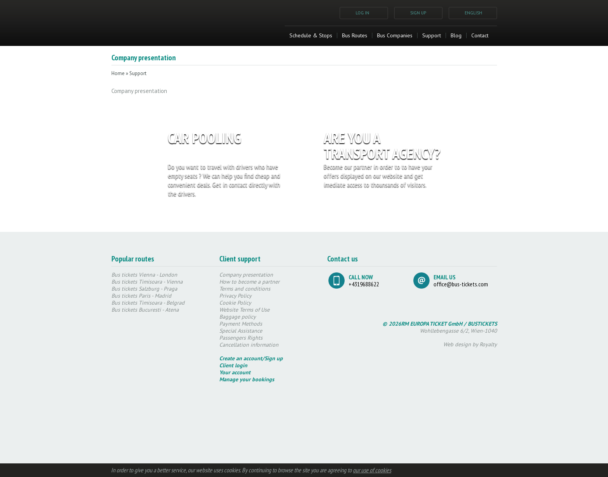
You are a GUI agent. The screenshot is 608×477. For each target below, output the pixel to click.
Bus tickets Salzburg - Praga (144, 288)
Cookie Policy (235, 302)
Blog (456, 35)
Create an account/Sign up (251, 358)
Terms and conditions (244, 288)
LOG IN (362, 13)
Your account (234, 372)
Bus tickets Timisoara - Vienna (147, 281)
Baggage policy (237, 316)
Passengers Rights (241, 337)
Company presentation (246, 274)
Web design (457, 344)
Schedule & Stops (310, 35)
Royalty (488, 344)
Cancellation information (248, 344)
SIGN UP (418, 13)
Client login (233, 365)
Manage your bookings (246, 379)
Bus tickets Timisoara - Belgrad (148, 302)
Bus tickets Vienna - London (144, 274)
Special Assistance (240, 330)
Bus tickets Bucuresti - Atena (145, 309)
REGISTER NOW (262, 211)
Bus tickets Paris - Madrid (141, 295)
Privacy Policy (235, 295)
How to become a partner (249, 281)
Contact (479, 35)
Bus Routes (354, 35)
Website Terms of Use (244, 309)
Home (118, 73)
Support (431, 35)
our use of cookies (372, 470)
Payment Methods (240, 323)
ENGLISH (473, 13)
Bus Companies (394, 35)
